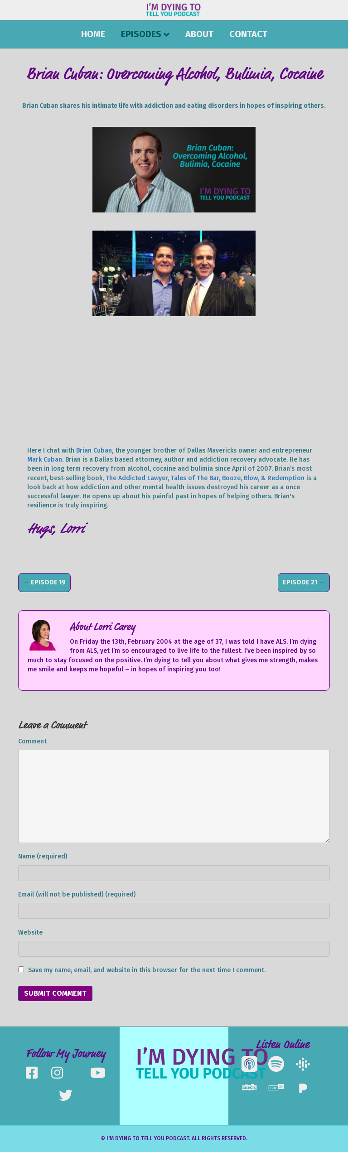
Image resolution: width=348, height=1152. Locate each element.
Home (93, 34)
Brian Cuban (94, 450)
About (199, 34)
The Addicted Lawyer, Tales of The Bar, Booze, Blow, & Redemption (205, 478)
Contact (248, 34)
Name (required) (42, 856)
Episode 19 (48, 582)
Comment (32, 741)
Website (30, 932)
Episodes (141, 34)
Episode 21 (300, 582)
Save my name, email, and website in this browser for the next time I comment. (147, 970)
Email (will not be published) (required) (76, 894)
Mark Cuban (44, 459)
